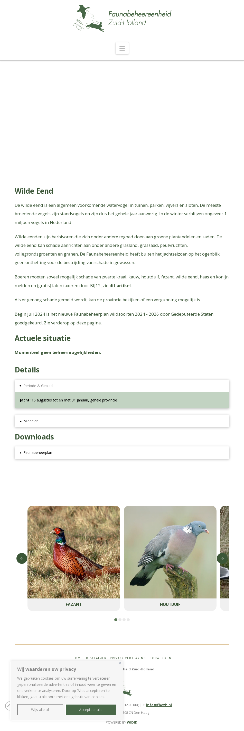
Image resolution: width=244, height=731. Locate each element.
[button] (122, 48)
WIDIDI (132, 722)
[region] (66, 691)
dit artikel (120, 285)
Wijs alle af (40, 709)
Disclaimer (96, 658)
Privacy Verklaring (128, 658)
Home (77, 658)
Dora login (160, 658)
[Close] (120, 663)
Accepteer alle (90, 709)
